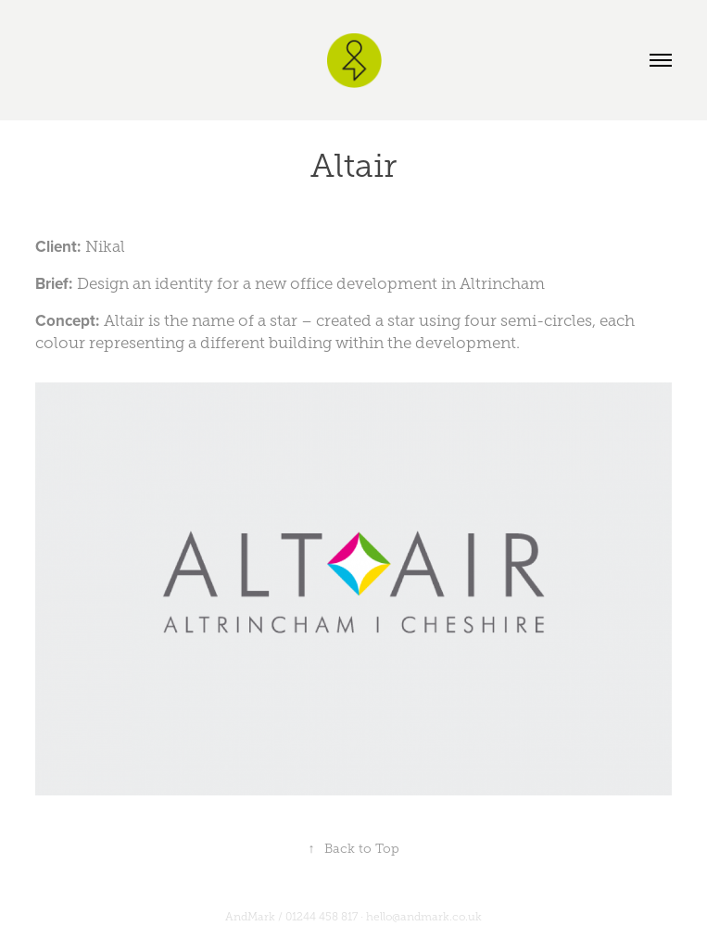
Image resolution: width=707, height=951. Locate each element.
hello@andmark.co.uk (424, 916)
